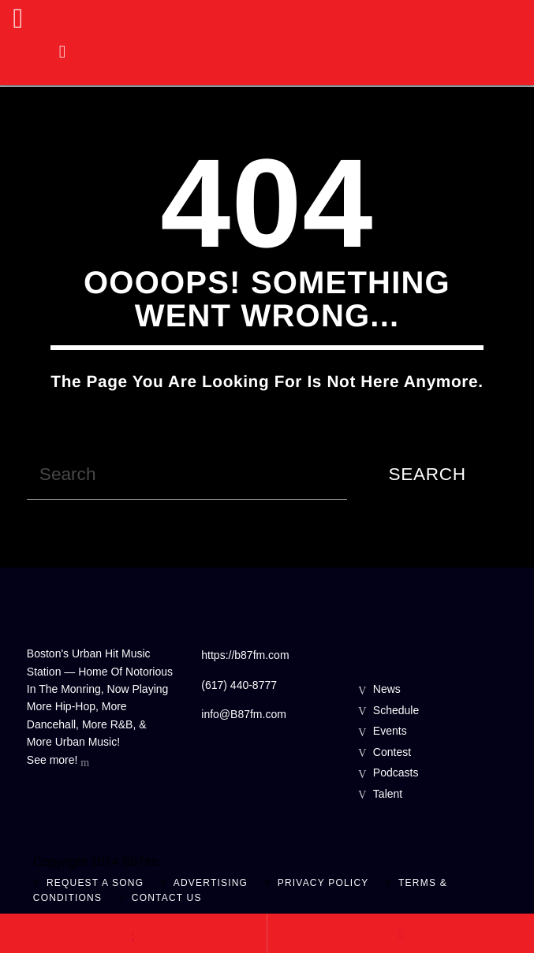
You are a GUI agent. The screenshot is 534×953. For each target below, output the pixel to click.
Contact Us (167, 897)
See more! (58, 761)
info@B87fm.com (243, 714)
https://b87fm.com (245, 655)
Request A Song (95, 882)
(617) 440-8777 (239, 685)
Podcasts (396, 772)
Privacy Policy (323, 882)
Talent (387, 793)
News (387, 689)
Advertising (211, 882)
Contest (392, 752)
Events (390, 730)
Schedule (396, 710)
